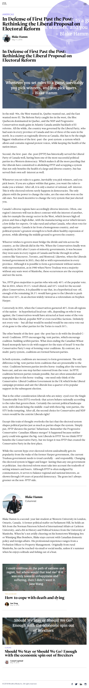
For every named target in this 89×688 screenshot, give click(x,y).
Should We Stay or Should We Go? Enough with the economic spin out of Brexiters (41, 653)
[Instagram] (86, 685)
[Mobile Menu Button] (85, 4)
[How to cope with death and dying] (34, 577)
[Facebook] (72, 685)
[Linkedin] (81, 685)
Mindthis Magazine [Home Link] (4, 3)
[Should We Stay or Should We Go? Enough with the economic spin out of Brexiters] (44, 631)
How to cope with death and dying (34, 598)
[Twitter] (76, 685)
